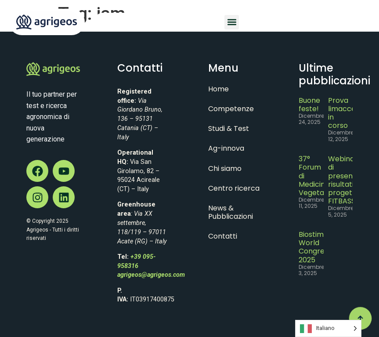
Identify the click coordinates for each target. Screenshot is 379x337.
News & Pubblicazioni (230, 212)
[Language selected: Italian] (328, 328)
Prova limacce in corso (342, 113)
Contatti (222, 236)
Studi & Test (228, 128)
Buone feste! (309, 104)
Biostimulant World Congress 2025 (320, 247)
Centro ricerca (234, 188)
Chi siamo (225, 168)
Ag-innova (226, 148)
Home (218, 89)
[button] (231, 22)
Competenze (231, 109)
